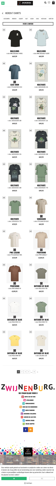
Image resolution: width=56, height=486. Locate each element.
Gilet (26, 19)
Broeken (14, 19)
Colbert (21, 19)
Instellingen (28, 483)
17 (34, 372)
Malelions (14, 51)
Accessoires (7, 19)
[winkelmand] (53, 2)
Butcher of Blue (41, 286)
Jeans (37, 19)
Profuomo (41, 252)
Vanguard (41, 218)
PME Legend (15, 252)
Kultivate (41, 84)
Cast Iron (14, 84)
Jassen (32, 19)
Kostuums (43, 19)
